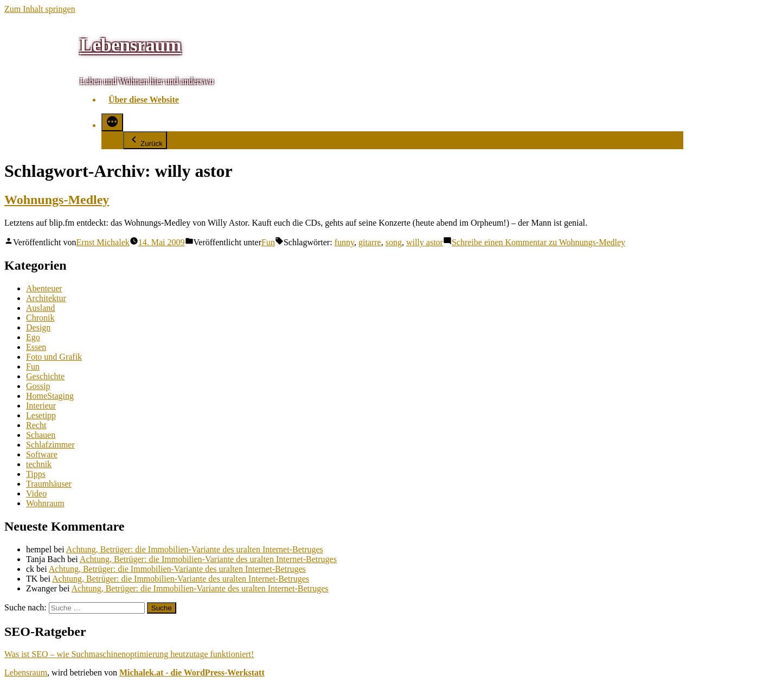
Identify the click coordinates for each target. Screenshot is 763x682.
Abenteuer (44, 288)
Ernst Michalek (103, 242)
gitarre (369, 242)
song (394, 242)
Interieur (41, 405)
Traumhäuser (49, 483)
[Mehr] (112, 122)
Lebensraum (130, 45)
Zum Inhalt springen (39, 9)
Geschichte (45, 376)
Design (38, 327)
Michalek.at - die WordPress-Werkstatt (192, 672)
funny (344, 242)
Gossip (38, 386)
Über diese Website (143, 99)
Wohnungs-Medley (56, 200)
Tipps (36, 474)
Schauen (40, 434)
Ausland (40, 308)
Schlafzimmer (50, 444)
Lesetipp (41, 415)
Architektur (46, 298)
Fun (268, 242)
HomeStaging (50, 395)
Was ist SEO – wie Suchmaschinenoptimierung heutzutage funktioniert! (129, 654)
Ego (33, 337)
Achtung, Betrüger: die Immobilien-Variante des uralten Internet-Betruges (194, 549)
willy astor (424, 242)
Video (36, 493)
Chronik (40, 317)
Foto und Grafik (54, 356)
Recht (36, 425)
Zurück (145, 140)
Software (41, 454)
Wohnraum (45, 503)
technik (39, 464)
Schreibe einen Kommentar (538, 242)
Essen (36, 347)
